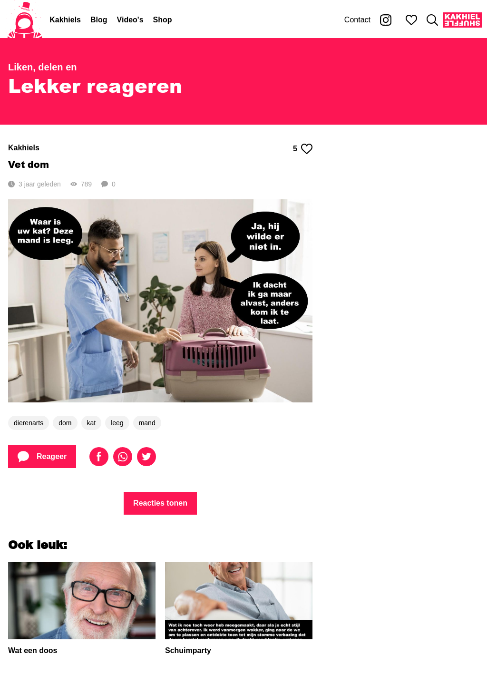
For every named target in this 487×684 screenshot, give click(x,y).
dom (64, 423)
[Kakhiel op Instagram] (385, 20)
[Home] (25, 20)
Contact (357, 20)
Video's (130, 20)
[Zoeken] (432, 20)
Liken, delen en (42, 67)
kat (91, 423)
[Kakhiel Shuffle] (462, 20)
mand (147, 423)
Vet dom (28, 164)
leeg (117, 423)
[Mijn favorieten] (411, 20)
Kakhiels (65, 20)
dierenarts (28, 423)
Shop (162, 20)
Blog (98, 20)
